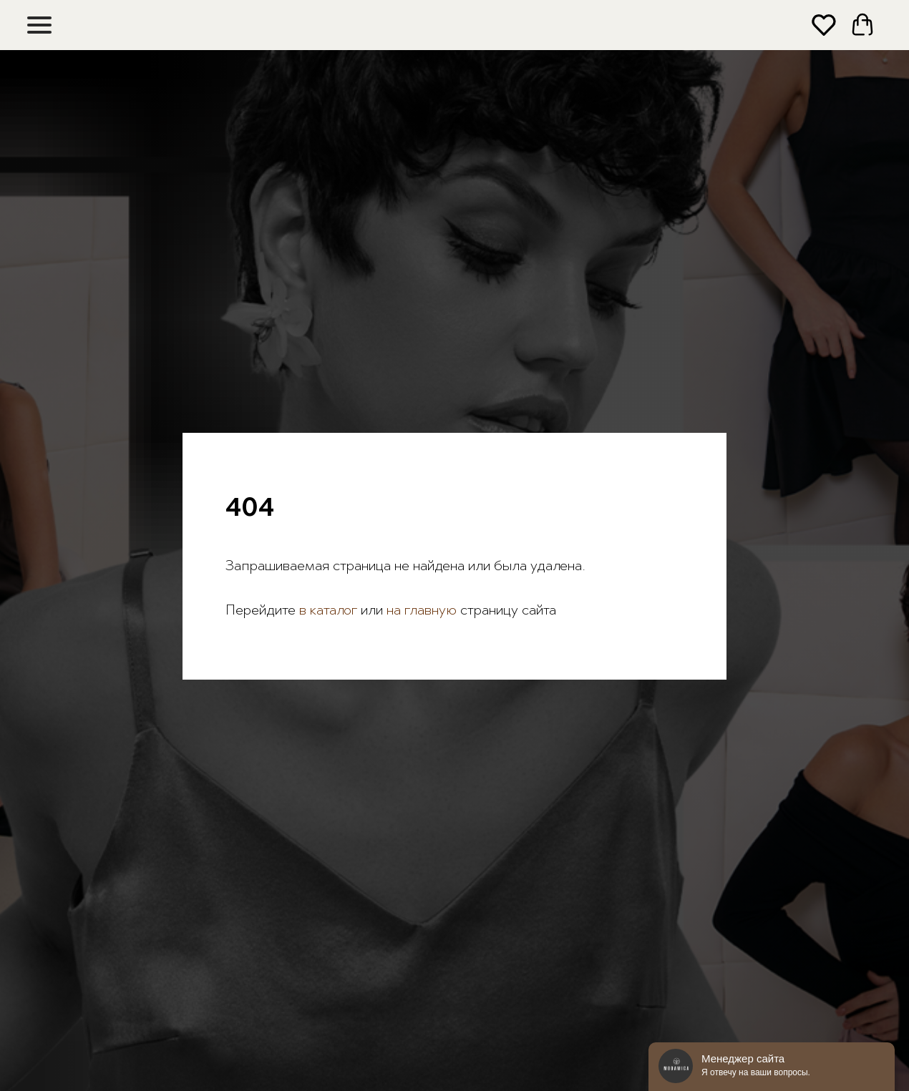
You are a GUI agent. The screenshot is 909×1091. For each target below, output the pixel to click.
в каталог (326, 611)
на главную (422, 611)
